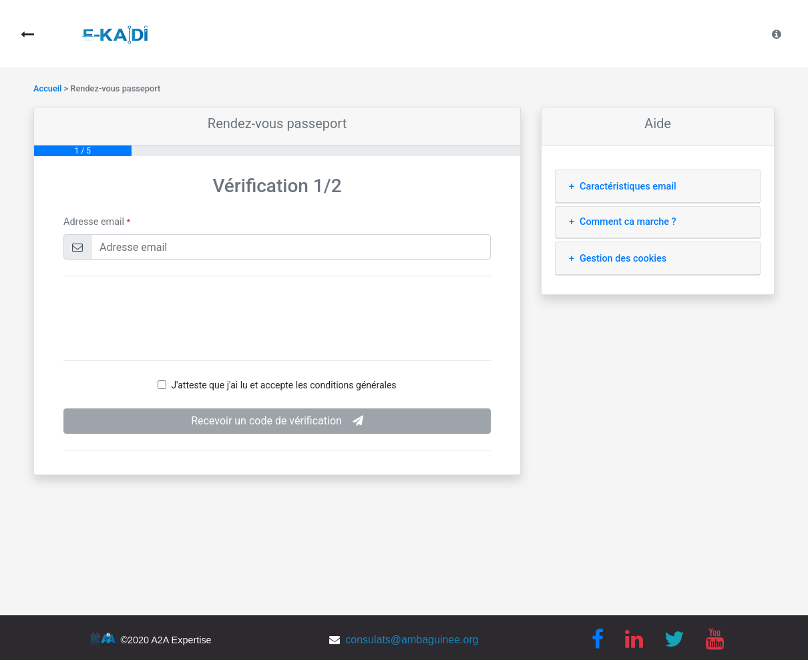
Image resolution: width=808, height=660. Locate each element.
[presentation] (277, 318)
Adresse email (96, 222)
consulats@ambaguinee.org (411, 639)
